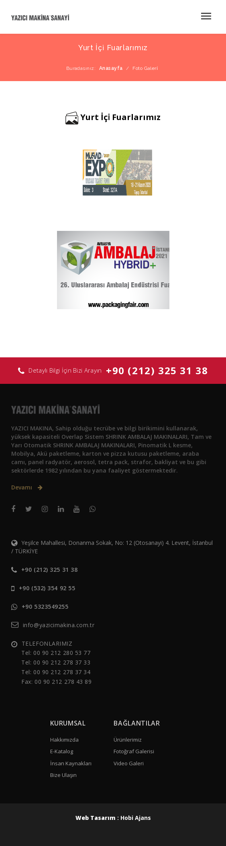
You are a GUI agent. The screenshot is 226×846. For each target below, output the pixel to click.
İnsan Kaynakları (71, 763)
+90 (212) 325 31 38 (157, 370)
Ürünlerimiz (128, 739)
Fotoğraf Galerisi (134, 751)
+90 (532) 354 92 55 (47, 588)
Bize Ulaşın (63, 775)
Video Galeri (129, 763)
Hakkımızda (64, 739)
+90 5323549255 (45, 606)
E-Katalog (61, 751)
